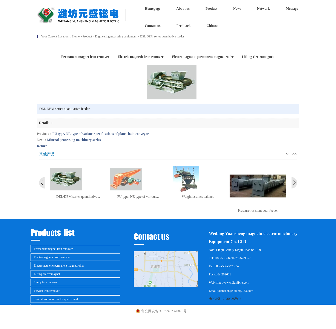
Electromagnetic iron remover (52, 257)
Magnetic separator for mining (52, 307)
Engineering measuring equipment (116, 36)
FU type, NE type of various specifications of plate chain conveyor (100, 134)
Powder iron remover (47, 290)
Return (42, 146)
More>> (291, 154)
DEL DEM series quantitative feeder (162, 36)
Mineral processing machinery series (74, 140)
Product (87, 36)
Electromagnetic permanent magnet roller (59, 265)
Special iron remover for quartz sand (56, 299)
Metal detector (42, 316)
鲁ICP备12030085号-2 (225, 299)
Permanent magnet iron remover (53, 248)
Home (76, 36)
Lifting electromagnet (47, 274)
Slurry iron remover (46, 282)
